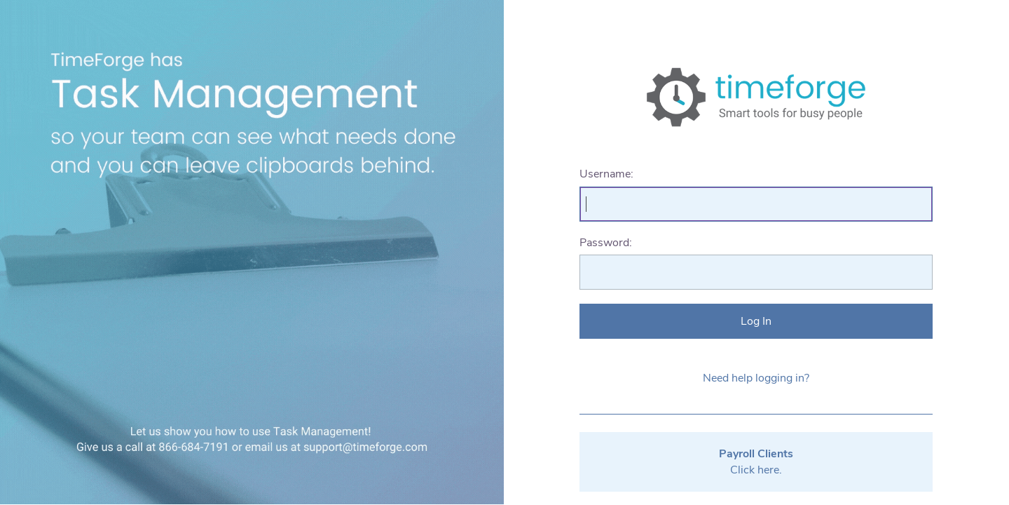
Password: (605, 242)
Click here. (756, 461)
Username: (606, 174)
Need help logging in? (756, 378)
